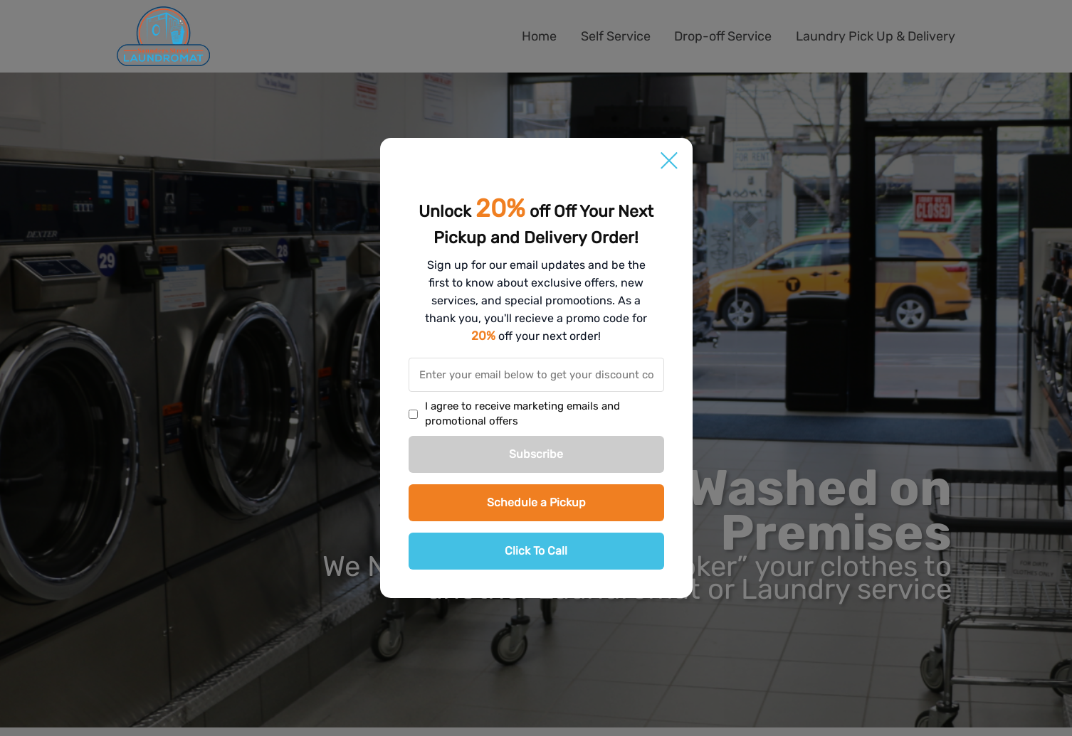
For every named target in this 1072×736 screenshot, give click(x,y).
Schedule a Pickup (536, 502)
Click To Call (536, 551)
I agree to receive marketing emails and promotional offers (522, 413)
